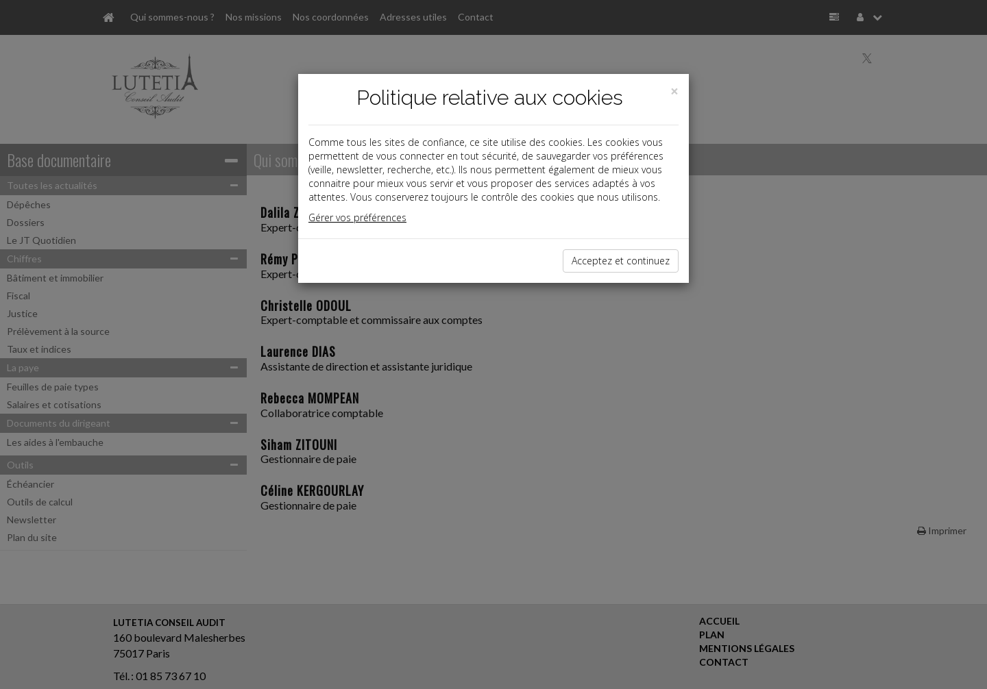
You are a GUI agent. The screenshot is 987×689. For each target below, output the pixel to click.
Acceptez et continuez (621, 260)
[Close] (674, 91)
